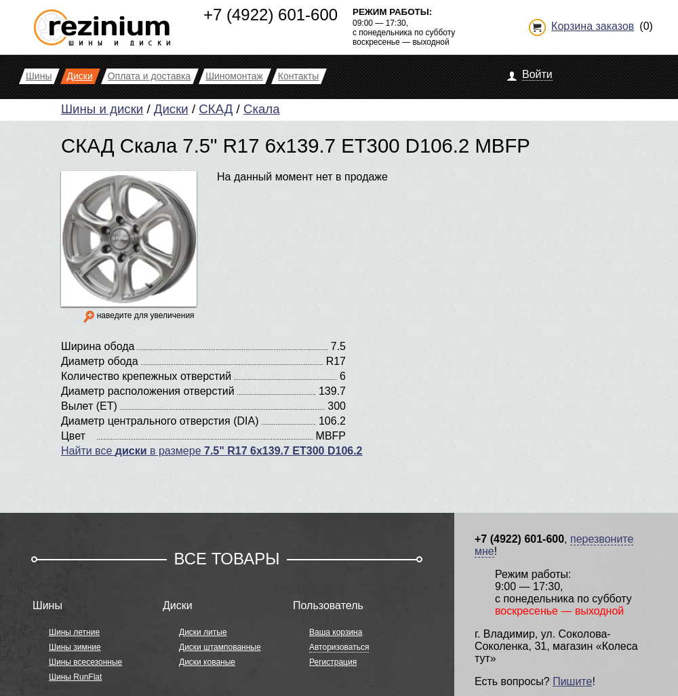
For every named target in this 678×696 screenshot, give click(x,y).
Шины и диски (102, 109)
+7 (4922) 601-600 (270, 14)
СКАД (216, 109)
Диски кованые (207, 662)
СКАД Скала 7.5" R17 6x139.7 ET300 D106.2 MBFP (295, 145)
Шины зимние (75, 647)
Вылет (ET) (89, 406)
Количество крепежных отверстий (146, 376)
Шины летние (74, 632)
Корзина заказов (592, 26)
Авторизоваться (339, 647)
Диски (171, 109)
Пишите (572, 681)
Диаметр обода (99, 361)
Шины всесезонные (85, 662)
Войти (537, 74)
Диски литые (203, 632)
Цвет (73, 436)
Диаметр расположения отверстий (148, 391)
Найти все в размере (212, 451)
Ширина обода (97, 346)
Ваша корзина (335, 632)
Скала (261, 109)
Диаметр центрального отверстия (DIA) (159, 421)
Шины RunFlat (75, 677)
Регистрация (333, 662)
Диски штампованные (220, 647)
